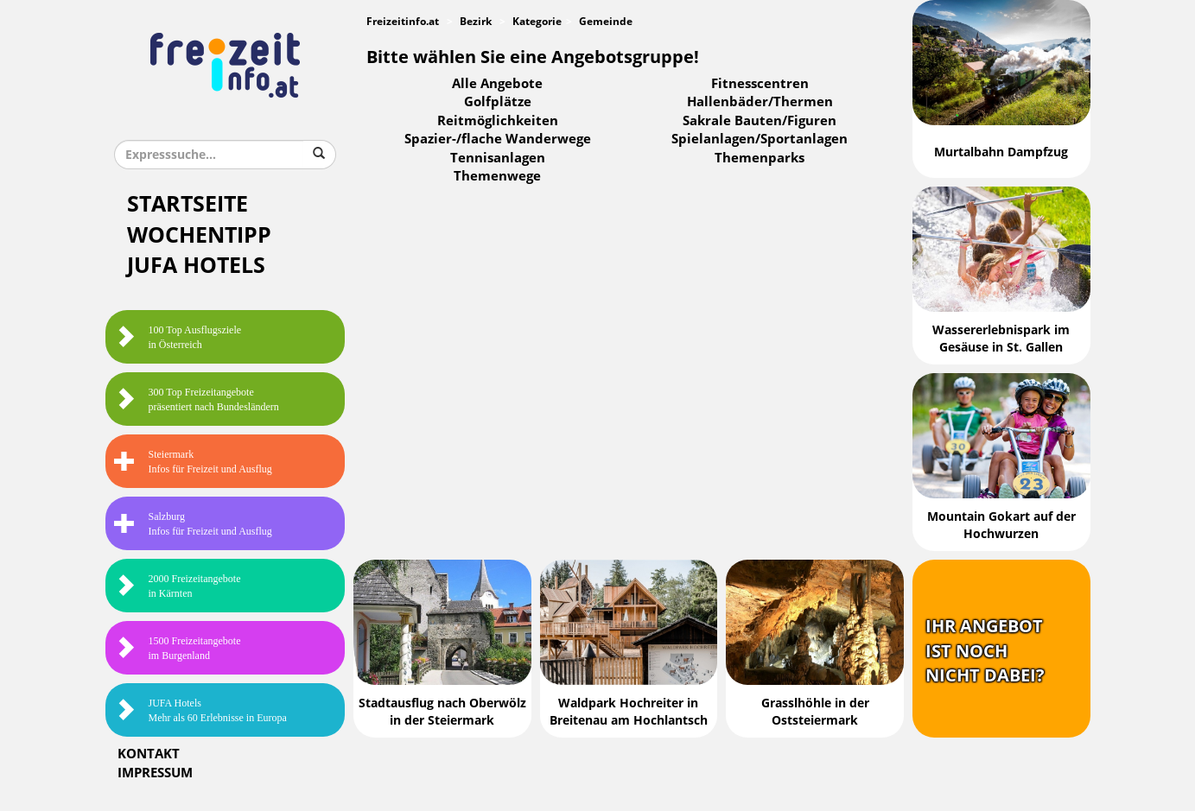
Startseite (187, 204)
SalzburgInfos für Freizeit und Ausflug (193, 523)
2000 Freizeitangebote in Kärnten (177, 586)
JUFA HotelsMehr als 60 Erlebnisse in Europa (200, 710)
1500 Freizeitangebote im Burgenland (177, 648)
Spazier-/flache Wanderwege (497, 139)
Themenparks (759, 158)
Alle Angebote (497, 84)
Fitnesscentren (760, 84)
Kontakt (149, 754)
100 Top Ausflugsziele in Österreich (178, 337)
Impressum (155, 773)
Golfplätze (497, 102)
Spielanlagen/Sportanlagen (759, 139)
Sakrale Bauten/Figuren (759, 121)
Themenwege (497, 176)
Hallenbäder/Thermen (760, 102)
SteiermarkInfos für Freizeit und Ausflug (193, 461)
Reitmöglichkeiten (497, 121)
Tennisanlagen (497, 158)
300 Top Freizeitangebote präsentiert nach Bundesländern (196, 399)
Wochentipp (199, 235)
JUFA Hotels (196, 265)
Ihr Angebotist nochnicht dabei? (985, 651)
